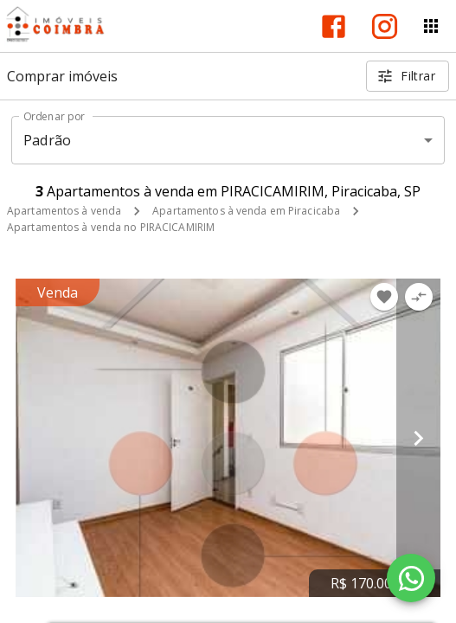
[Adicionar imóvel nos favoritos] (384, 297)
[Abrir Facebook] (333, 26)
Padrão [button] (47, 140)
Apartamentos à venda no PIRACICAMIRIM (111, 227)
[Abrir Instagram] (384, 26)
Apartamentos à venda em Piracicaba (246, 210)
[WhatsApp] (411, 578)
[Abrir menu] (431, 26)
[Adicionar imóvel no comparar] (419, 297)
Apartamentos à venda (64, 210)
